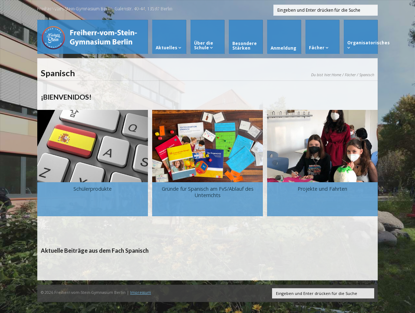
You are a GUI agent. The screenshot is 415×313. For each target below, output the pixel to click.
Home (336, 74)
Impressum (140, 292)
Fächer (350, 74)
